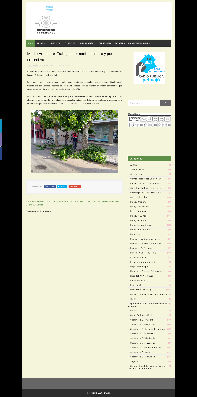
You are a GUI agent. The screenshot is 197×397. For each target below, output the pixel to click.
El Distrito (54, 43)
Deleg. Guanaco (138, 211)
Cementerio (136, 174)
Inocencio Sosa (138, 280)
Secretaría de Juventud (142, 343)
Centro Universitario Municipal (146, 183)
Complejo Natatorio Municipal (145, 193)
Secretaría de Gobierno (142, 334)
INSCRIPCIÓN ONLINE (138, 43)
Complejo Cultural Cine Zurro (145, 188)
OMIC (133, 299)
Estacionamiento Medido (143, 262)
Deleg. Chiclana (138, 202)
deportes (135, 234)
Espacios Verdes (139, 257)
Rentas (134, 310)
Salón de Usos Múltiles (142, 315)
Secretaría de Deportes (142, 324)
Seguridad (135, 361)
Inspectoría (136, 285)
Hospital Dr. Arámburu (142, 276)
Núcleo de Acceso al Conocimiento (148, 294)
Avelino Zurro (137, 170)
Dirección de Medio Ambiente (61, 66)
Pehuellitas (105, 43)
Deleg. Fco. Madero (140, 206)
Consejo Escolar (138, 197)
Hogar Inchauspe (139, 267)
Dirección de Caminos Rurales (146, 239)
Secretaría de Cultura (141, 320)
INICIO (30, 43)
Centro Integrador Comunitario (146, 179)
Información (87, 43)
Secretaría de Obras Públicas (145, 348)
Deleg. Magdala (138, 220)
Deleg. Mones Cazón (141, 225)
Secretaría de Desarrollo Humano (148, 329)
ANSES (134, 165)
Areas (40, 43)
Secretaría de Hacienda (142, 338)
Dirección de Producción (143, 253)
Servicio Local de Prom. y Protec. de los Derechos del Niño (148, 367)
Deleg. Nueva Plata (140, 230)
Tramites (70, 43)
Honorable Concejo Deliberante (146, 271)
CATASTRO (120, 43)
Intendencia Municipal (141, 290)
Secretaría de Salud (140, 352)
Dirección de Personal (141, 248)
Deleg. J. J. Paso (139, 216)
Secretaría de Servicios (142, 357)
